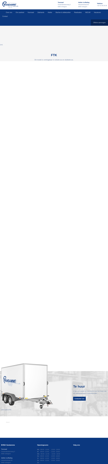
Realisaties (78, 12)
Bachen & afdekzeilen (63, 12)
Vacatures (97, 12)
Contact (5, 16)
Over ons (9, 12)
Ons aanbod (20, 12)
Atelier (50, 12)
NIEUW (87, 12)
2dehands (40, 12)
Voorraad (31, 12)
